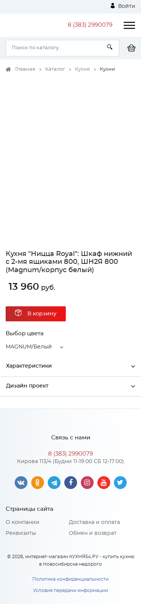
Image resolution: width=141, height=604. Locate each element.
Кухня (82, 69)
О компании (22, 522)
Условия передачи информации (70, 590)
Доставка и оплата (94, 522)
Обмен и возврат (93, 533)
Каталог (55, 69)
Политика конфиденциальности (70, 579)
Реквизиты (21, 533)
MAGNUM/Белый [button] (29, 347)
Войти (123, 6)
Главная (25, 69)
